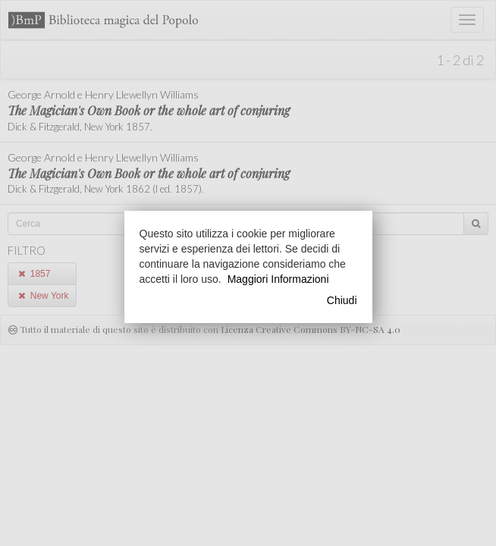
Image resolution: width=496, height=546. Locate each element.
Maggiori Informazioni (278, 279)
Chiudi (342, 300)
